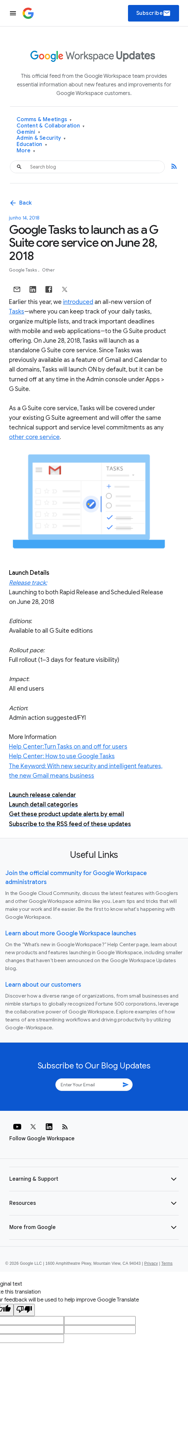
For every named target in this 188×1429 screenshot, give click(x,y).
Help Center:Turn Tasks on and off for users (68, 746)
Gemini (28, 132)
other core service (34, 437)
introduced (78, 302)
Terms (166, 1263)
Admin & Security (41, 138)
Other (48, 270)
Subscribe (153, 13)
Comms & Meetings (44, 120)
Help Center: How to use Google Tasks (62, 756)
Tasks (16, 311)
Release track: (28, 582)
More (26, 151)
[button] (94, 1179)
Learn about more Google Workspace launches (70, 933)
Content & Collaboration (51, 126)
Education (32, 144)
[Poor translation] (24, 1310)
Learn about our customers (43, 984)
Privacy (151, 1263)
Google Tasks (23, 270)
